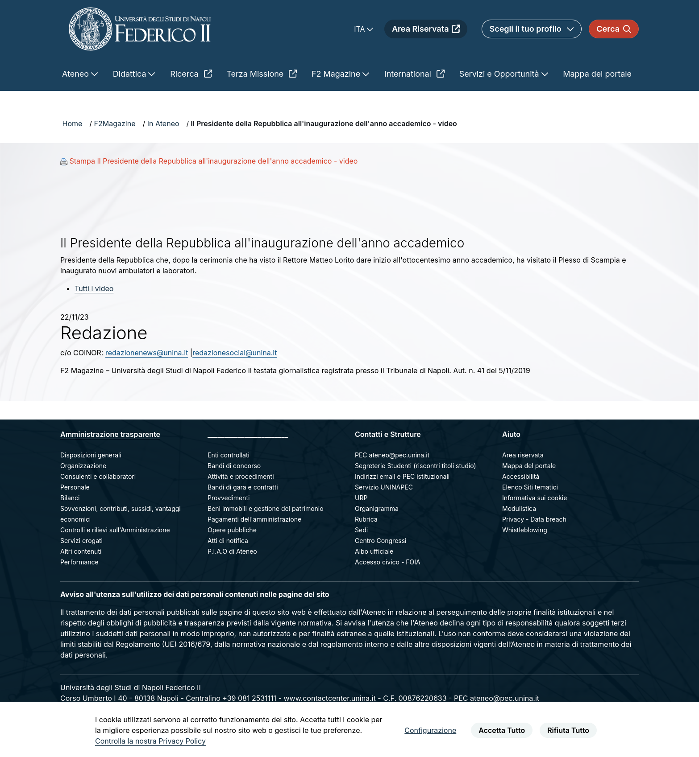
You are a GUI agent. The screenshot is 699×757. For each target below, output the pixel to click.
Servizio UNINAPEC (384, 487)
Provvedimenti (229, 498)
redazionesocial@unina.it (234, 352)
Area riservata (523, 455)
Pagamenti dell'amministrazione (254, 519)
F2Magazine (115, 123)
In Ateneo (163, 123)
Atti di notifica (228, 540)
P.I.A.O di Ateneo (232, 551)
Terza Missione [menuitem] (261, 73)
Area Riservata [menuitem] (426, 28)
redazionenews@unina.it (146, 352)
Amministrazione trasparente (110, 434)
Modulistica (519, 508)
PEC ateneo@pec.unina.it (392, 455)
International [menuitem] (414, 73)
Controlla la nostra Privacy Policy (150, 740)
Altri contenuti (80, 551)
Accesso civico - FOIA (387, 562)
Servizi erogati (81, 540)
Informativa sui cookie (534, 498)
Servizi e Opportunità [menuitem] (500, 73)
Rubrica (366, 519)
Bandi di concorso (234, 465)
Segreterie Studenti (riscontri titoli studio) (415, 465)
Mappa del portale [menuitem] (597, 73)
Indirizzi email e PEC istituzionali (402, 476)
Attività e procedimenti (241, 476)
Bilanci (69, 498)
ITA (360, 29)
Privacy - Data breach (534, 519)
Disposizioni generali (90, 455)
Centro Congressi (380, 540)
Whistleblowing (524, 530)
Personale (75, 487)
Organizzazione (83, 465)
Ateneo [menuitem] (76, 73)
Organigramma (377, 508)
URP (361, 498)
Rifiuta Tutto (568, 730)
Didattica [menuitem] (131, 73)
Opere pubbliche (232, 530)
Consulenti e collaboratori (98, 476)
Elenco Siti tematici (530, 487)
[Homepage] (139, 29)
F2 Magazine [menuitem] (337, 73)
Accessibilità (520, 476)
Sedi (361, 530)
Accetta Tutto (501, 730)
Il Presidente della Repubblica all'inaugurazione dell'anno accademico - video (324, 123)
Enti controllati (229, 455)
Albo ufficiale (374, 551)
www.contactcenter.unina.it (329, 698)
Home (72, 123)
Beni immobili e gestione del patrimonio (266, 508)
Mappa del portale (529, 465)
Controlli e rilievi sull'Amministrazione (115, 530)
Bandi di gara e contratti (243, 487)
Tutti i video (94, 288)
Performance (79, 562)
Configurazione (430, 730)
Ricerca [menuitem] (191, 73)
